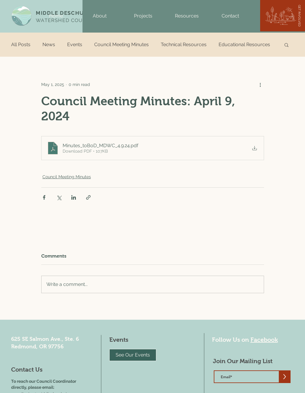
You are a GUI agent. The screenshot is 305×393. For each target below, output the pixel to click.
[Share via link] (88, 197)
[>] (285, 376)
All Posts (20, 44)
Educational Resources (244, 44)
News (48, 44)
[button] (99, 16)
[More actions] (260, 84)
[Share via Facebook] (44, 197)
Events (74, 44)
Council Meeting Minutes (121, 44)
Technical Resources (184, 44)
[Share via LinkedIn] (73, 197)
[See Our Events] (132, 355)
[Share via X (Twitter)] (59, 197)
